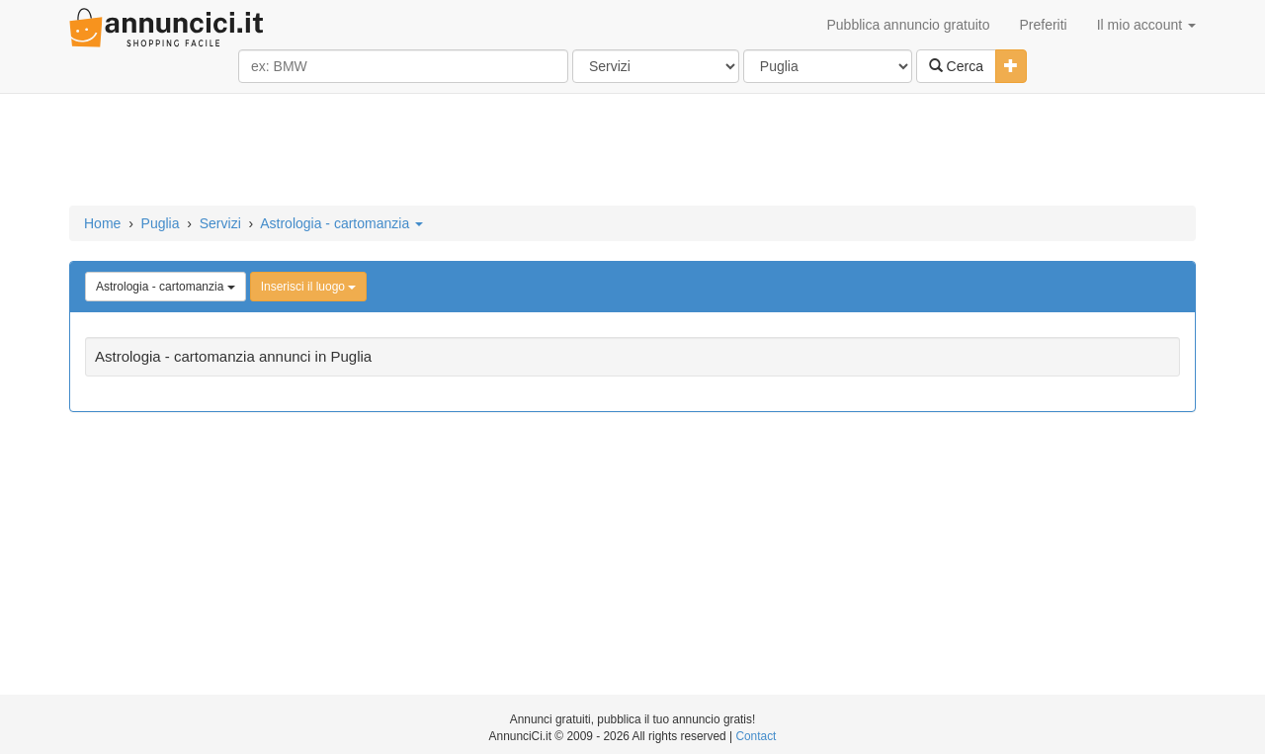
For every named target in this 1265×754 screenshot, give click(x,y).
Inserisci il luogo (309, 286)
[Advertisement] (632, 151)
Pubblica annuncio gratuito (907, 25)
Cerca (956, 66)
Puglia (160, 223)
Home (102, 223)
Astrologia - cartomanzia (341, 223)
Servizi (220, 223)
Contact (755, 736)
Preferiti (1043, 25)
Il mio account (1146, 25)
